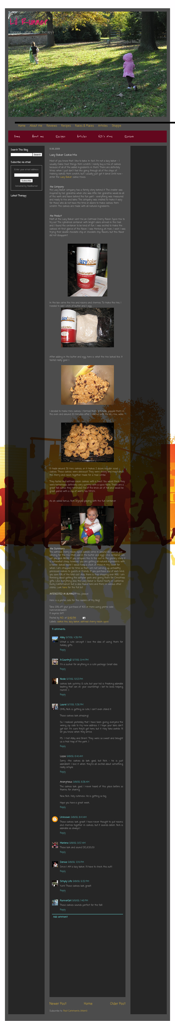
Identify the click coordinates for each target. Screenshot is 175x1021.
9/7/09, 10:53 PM (75, 679)
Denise (63, 862)
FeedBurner (32, 186)
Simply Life (66, 881)
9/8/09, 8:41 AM (79, 817)
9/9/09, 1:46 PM (80, 900)
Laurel (63, 705)
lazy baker (74, 621)
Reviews (129, 136)
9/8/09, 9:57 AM (77, 843)
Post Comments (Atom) (75, 1011)
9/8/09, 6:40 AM (75, 756)
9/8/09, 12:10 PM (76, 862)
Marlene (64, 843)
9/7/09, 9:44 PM (80, 660)
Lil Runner (29, 22)
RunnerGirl (65, 900)
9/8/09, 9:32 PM (81, 881)
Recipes (60, 136)
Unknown (65, 817)
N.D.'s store (105, 136)
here (65, 587)
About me (38, 136)
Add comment (60, 917)
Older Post (117, 1003)
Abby (62, 637)
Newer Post (58, 1003)
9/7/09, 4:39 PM (74, 637)
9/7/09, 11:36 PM (75, 705)
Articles (82, 136)
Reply (63, 650)
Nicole (63, 679)
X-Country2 (65, 660)
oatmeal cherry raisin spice (94, 621)
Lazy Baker (66, 177)
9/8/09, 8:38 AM (81, 782)
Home (17, 136)
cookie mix (62, 621)
